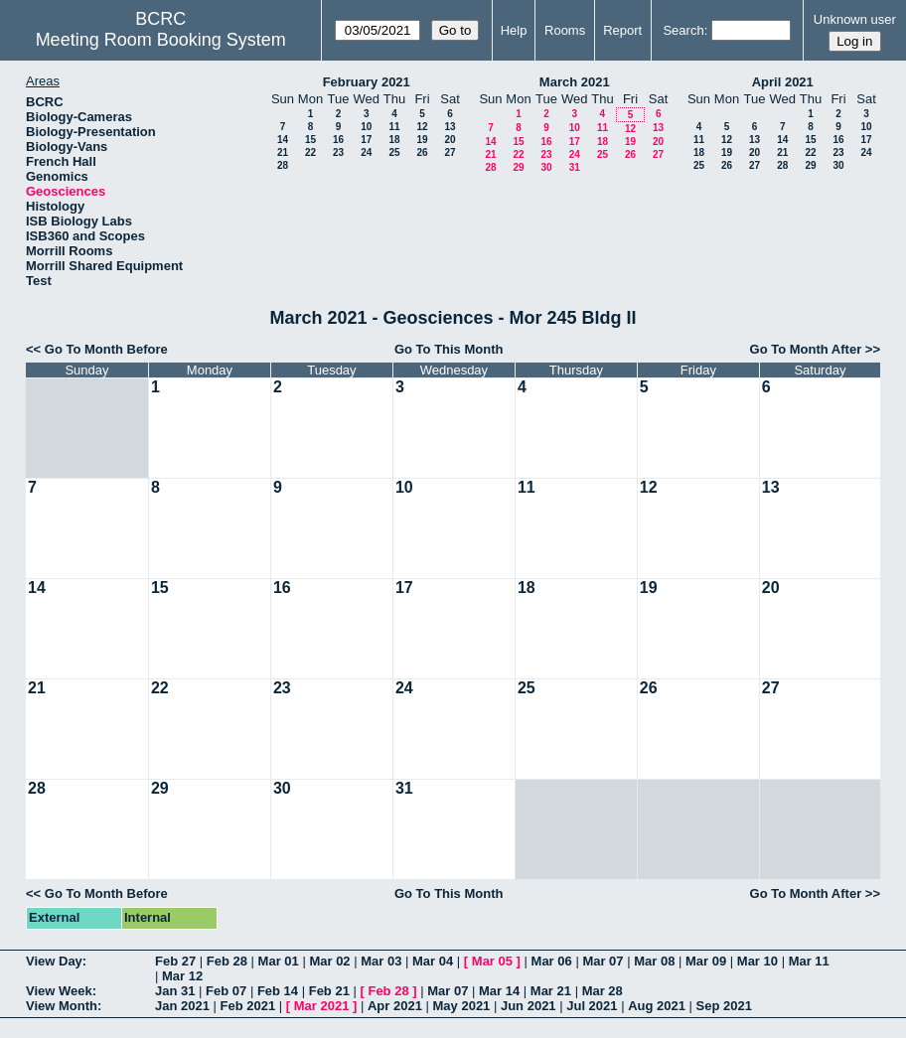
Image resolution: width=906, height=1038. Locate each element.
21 (282, 152)
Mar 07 (602, 961)
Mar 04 (432, 961)
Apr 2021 (395, 1005)
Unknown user (855, 19)
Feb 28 (227, 961)
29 (518, 167)
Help (514, 30)
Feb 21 (329, 990)
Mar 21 (550, 990)
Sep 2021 (724, 1005)
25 (393, 152)
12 (421, 126)
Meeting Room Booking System (161, 40)
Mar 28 (602, 990)
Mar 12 (182, 975)
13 (449, 126)
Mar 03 (381, 961)
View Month (61, 1005)
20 (449, 139)
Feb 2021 (248, 1005)
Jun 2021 (528, 1005)
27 (449, 152)
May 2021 (462, 1005)
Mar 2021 (322, 1005)
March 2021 (574, 81)
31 (574, 167)
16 (338, 139)
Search (683, 30)
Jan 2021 (182, 1005)
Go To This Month (449, 349)
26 (421, 152)
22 (310, 152)
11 (393, 126)
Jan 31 (175, 990)
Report (622, 30)
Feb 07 (226, 990)
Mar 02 (329, 961)
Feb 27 (175, 961)
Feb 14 (277, 990)
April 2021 (783, 81)
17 (366, 139)
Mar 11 (809, 961)
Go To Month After (806, 349)
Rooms (564, 30)
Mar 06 (551, 961)
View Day (54, 961)
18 (393, 139)
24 (366, 152)
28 (282, 165)
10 (366, 126)
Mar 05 (492, 961)
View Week (59, 990)
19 (421, 139)
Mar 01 (278, 961)
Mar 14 (499, 990)
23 (338, 152)
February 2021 (366, 81)
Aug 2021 (656, 1005)
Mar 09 (705, 961)
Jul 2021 (591, 1005)
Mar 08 (654, 961)
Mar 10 (757, 961)
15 (310, 139)
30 (545, 167)
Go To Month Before (106, 349)
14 (282, 139)
